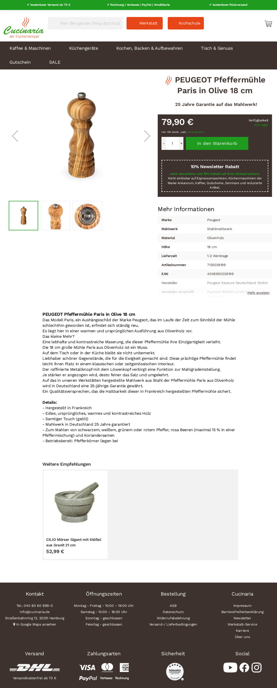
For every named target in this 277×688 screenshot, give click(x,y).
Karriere (242, 629)
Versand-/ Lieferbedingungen (173, 623)
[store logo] (22, 24)
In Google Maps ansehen (36, 623)
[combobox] (85, 21)
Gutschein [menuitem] (20, 60)
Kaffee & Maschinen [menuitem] (30, 46)
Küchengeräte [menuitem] (83, 46)
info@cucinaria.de (34, 610)
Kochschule (189, 21)
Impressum (242, 604)
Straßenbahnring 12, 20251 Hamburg (34, 617)
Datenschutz (173, 610)
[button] (15, 134)
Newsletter (242, 617)
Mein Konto (247, 21)
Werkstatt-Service (242, 623)
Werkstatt (148, 21)
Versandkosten (195, 130)
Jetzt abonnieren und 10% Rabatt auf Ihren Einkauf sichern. (215, 172)
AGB (173, 604)
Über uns (242, 635)
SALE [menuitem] (54, 60)
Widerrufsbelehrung (173, 617)
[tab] (186, 207)
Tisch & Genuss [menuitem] (217, 46)
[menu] (138, 54)
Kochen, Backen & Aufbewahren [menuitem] (149, 46)
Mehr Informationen (186, 207)
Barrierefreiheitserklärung (242, 610)
